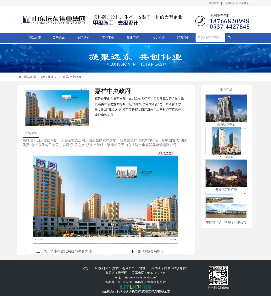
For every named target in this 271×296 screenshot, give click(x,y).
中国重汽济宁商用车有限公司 (226, 222)
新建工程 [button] (134, 37)
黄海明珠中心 (226, 124)
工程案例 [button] (109, 37)
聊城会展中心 (153, 251)
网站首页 (214, 3)
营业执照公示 (156, 282)
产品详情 (31, 133)
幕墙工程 (148, 291)
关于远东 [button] (60, 37)
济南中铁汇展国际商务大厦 (71, 251)
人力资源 (158, 37)
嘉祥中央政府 (72, 77)
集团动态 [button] (84, 37)
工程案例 (229, 3)
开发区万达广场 (226, 189)
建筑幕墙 (47, 77)
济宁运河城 (226, 157)
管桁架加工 (162, 291)
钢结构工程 (133, 291)
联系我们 (243, 3)
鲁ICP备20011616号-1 (132, 282)
